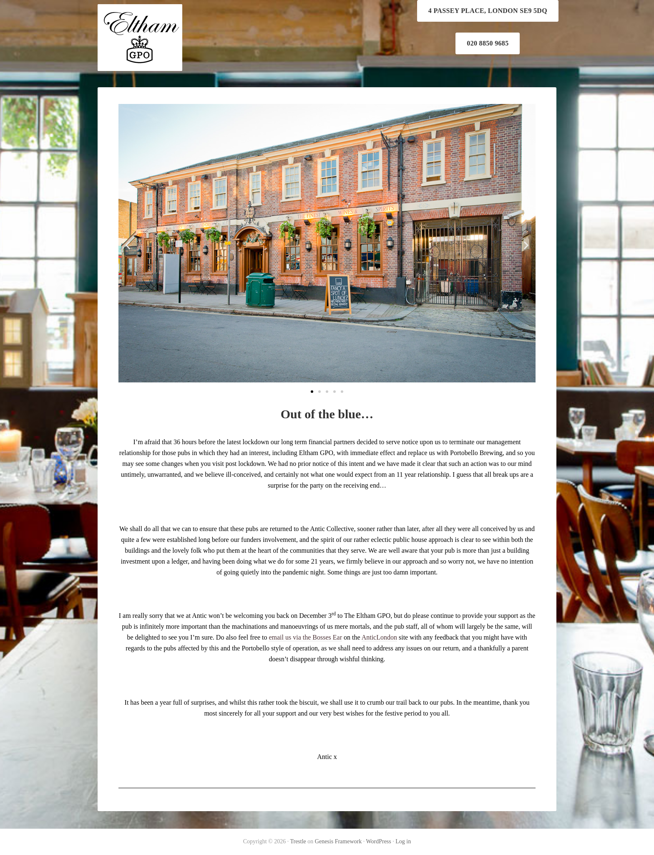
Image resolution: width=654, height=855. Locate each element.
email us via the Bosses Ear (305, 637)
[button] (312, 391)
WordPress (378, 841)
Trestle (298, 841)
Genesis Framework (338, 841)
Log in (403, 841)
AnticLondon (379, 637)
